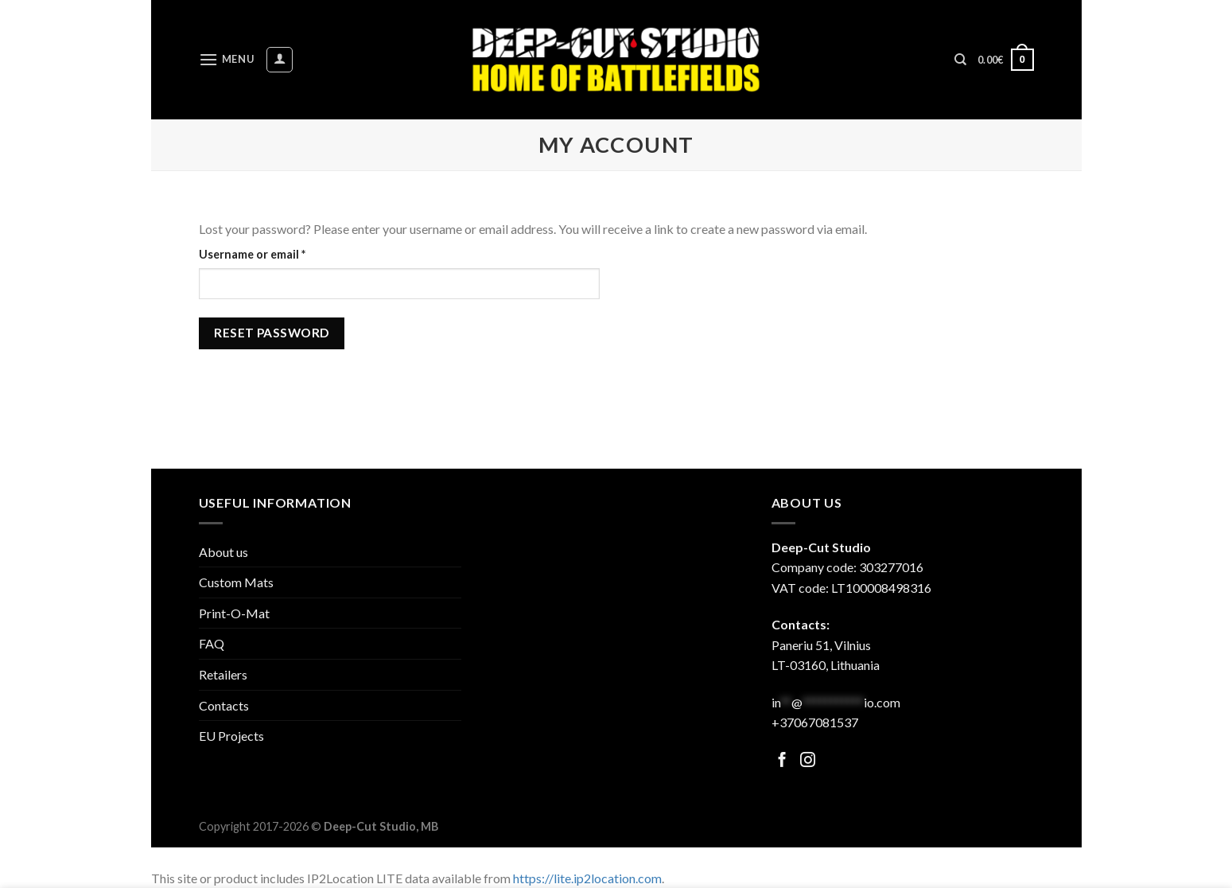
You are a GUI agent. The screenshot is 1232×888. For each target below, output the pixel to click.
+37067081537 (814, 722)
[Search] (960, 60)
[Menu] (227, 59)
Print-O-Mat (234, 613)
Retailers (223, 674)
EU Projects (231, 735)
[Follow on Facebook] (782, 761)
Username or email (276, 253)
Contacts (224, 705)
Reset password (271, 332)
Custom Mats (236, 582)
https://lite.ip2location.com (587, 878)
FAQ (211, 643)
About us (223, 551)
